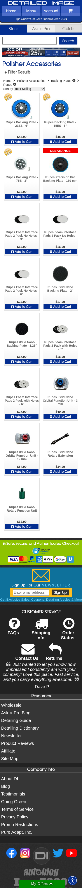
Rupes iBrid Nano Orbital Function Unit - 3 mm (60, 400)
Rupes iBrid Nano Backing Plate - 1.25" (22, 343)
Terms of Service (17, 809)
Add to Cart (22, 141)
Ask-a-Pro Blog (16, 712)
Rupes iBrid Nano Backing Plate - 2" (60, 288)
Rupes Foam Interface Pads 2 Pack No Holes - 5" (60, 235)
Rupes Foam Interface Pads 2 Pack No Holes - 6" (22, 290)
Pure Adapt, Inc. (16, 832)
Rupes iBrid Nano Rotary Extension (60, 453)
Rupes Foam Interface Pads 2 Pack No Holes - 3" (22, 235)
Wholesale (11, 705)
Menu (31, 10)
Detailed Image (41, 3)
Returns (54, 655)
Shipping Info (41, 631)
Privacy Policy (14, 816)
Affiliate (8, 751)
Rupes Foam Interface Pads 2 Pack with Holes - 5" (60, 345)
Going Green (13, 801)
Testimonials (13, 794)
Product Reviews (17, 743)
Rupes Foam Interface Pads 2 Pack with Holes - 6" (22, 400)
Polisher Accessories (31, 80)
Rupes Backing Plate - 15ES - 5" (60, 123)
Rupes (7, 84)
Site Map (9, 758)
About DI (9, 778)
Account (51, 10)
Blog (5, 786)
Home (11, 10)
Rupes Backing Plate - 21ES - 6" (22, 123)
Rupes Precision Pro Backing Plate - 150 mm (60, 178)
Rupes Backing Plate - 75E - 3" (22, 178)
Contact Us (26, 655)
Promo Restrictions (19, 824)
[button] (72, 880)
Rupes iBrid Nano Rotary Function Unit (22, 508)
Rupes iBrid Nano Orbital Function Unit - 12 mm (22, 455)
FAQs (13, 629)
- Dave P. (41, 686)
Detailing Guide (16, 720)
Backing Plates (61, 80)
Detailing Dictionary (20, 728)
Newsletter (11, 735)
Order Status (67, 631)
